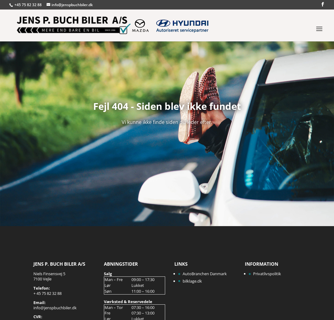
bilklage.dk (192, 281)
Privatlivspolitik (267, 273)
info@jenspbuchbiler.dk (55, 307)
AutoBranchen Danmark (205, 273)
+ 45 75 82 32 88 (47, 293)
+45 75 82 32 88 (28, 4)
